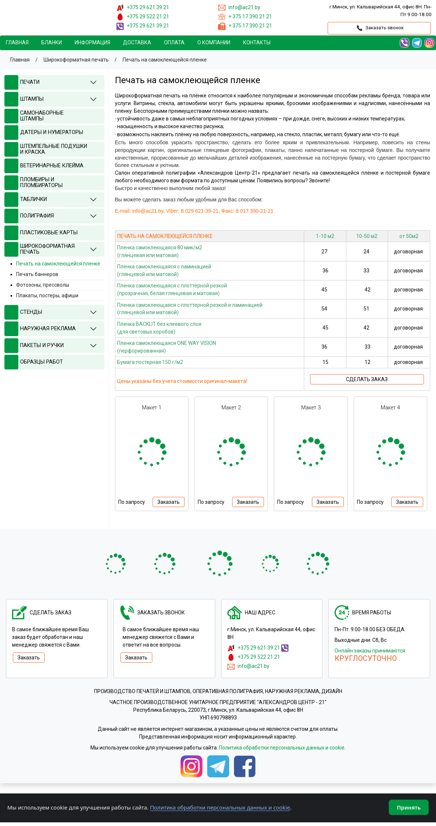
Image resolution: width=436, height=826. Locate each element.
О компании (213, 42)
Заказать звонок (379, 28)
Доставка (137, 42)
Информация (92, 42)
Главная (17, 42)
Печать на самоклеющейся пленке (165, 60)
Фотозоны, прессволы (42, 285)
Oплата (174, 42)
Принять (409, 807)
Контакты (257, 42)
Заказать (168, 502)
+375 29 (148, 7)
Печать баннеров (37, 274)
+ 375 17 (250, 16)
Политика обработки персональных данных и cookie (281, 748)
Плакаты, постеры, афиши (47, 295)
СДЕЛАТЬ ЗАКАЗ (367, 379)
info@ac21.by (253, 666)
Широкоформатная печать (76, 60)
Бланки (51, 42)
